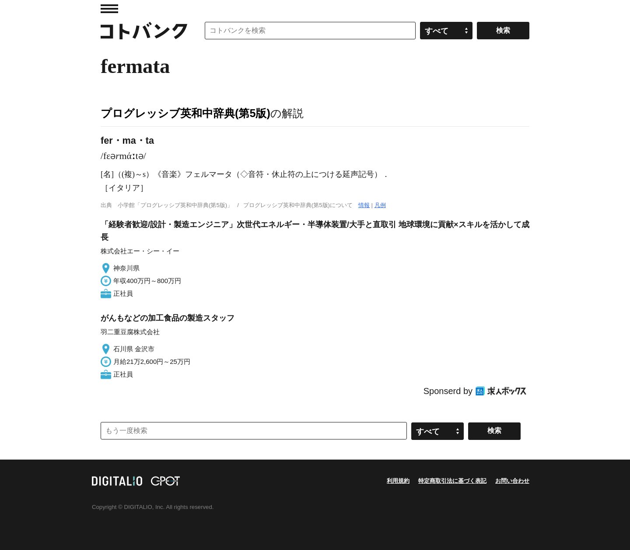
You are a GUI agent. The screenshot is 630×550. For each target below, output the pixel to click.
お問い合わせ (512, 480)
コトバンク (144, 30)
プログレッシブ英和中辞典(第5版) (185, 113)
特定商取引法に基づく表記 (452, 480)
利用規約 (398, 480)
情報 (364, 205)
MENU (109, 8)
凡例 (380, 205)
